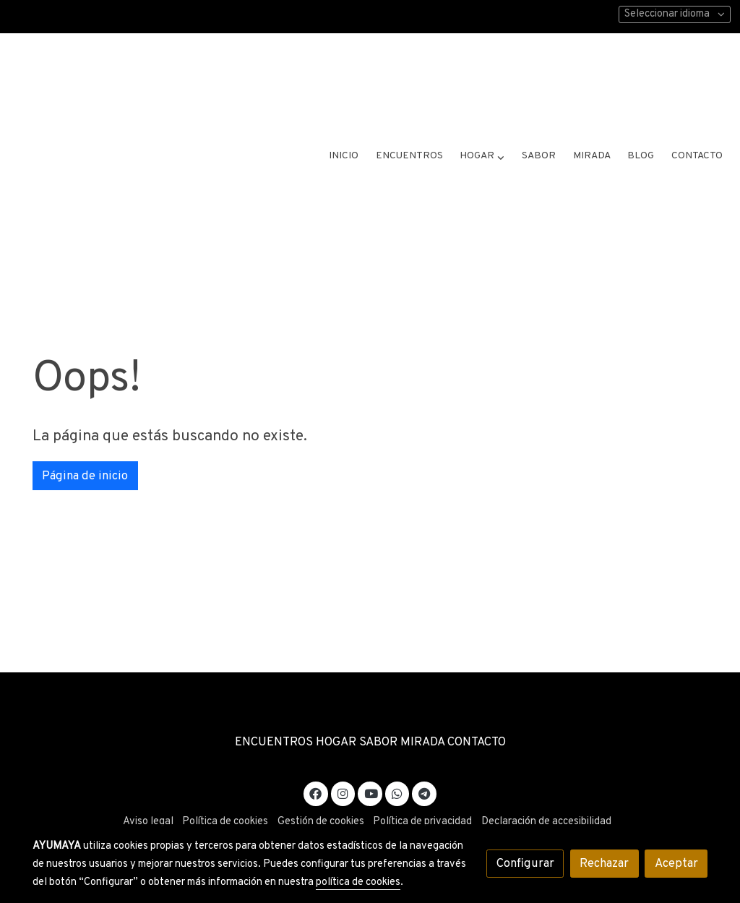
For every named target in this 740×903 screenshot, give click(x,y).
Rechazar (604, 863)
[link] (141, 87)
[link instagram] (343, 761)
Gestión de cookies (321, 790)
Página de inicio (85, 444)
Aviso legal (148, 790)
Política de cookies (225, 790)
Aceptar (676, 863)
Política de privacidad (422, 790)
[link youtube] (371, 761)
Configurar (525, 863)
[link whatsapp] (397, 761)
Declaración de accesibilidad (546, 790)
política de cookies (358, 882)
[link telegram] (424, 761)
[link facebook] (316, 761)
